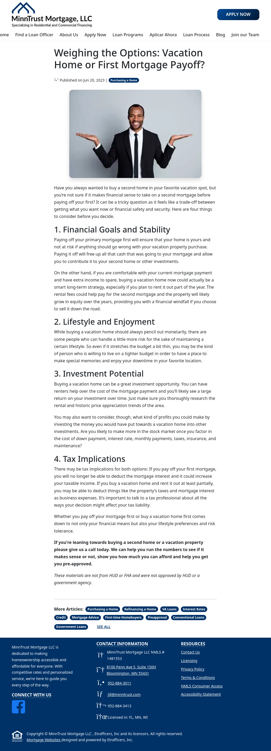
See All (104, 626)
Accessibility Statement (201, 694)
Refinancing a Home (140, 609)
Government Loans (71, 626)
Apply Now (95, 35)
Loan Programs (128, 35)
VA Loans (169, 609)
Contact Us (190, 652)
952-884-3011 (119, 683)
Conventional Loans (188, 617)
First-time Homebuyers (123, 617)
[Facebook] (18, 703)
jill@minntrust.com (124, 694)
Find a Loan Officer (34, 35)
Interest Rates (194, 609)
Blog (220, 35)
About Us (69, 35)
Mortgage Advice (85, 617)
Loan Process (196, 35)
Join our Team (245, 35)
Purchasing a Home (124, 80)
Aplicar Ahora (163, 35)
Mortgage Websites (44, 739)
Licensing (189, 660)
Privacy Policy (192, 669)
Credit (61, 617)
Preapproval (157, 617)
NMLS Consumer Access (202, 686)
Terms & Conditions (198, 677)
